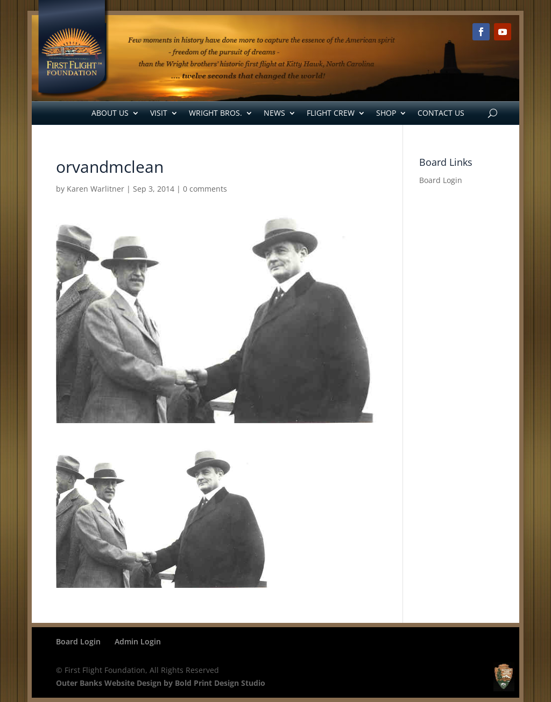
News (274, 113)
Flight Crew (331, 113)
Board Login (440, 180)
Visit (158, 113)
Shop (386, 113)
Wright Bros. (215, 113)
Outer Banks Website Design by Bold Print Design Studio (160, 683)
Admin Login (138, 641)
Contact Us (441, 113)
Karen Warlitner (95, 189)
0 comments (205, 189)
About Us (110, 113)
